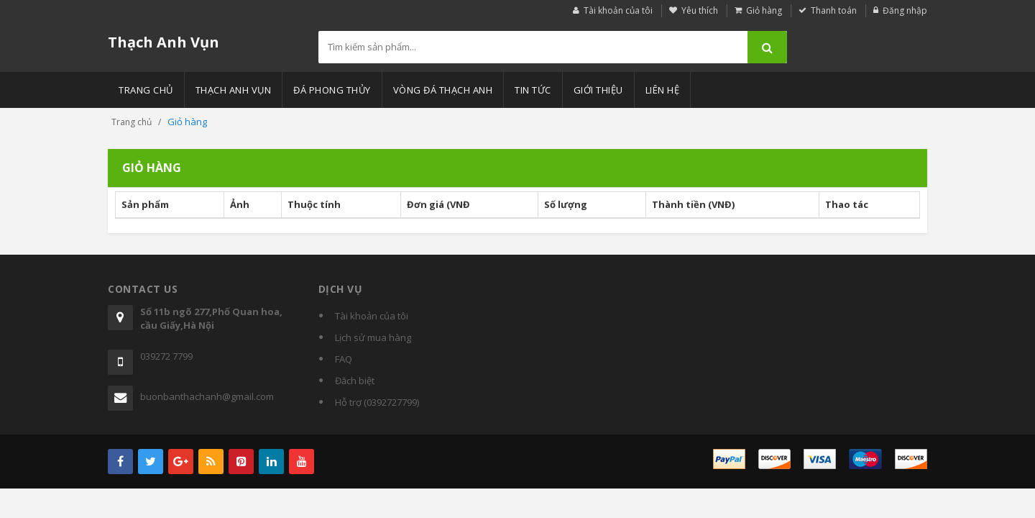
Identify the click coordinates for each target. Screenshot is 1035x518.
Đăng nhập (905, 10)
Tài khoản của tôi (618, 10)
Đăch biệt (354, 380)
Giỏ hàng (764, 10)
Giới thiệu (598, 89)
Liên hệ (662, 89)
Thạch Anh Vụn (163, 42)
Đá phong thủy (332, 89)
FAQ (343, 359)
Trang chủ (146, 89)
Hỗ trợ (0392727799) (377, 402)
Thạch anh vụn (234, 89)
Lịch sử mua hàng (373, 337)
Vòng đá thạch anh (443, 89)
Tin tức (533, 89)
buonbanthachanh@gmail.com (207, 396)
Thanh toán (834, 10)
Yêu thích (699, 10)
